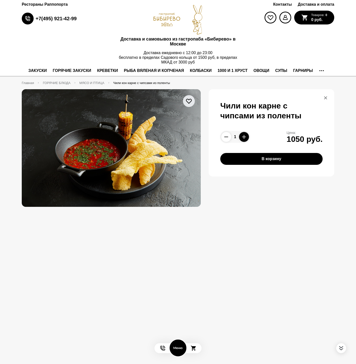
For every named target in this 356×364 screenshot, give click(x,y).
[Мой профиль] (285, 17)
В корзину (271, 159)
